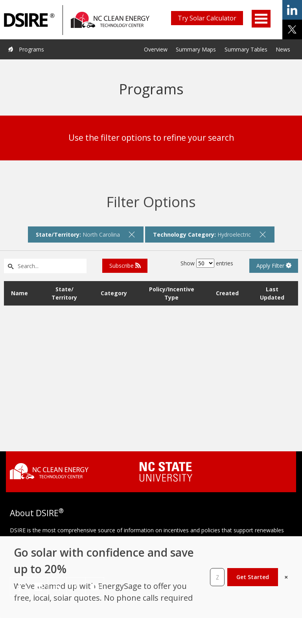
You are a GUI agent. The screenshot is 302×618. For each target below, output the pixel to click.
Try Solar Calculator (207, 18)
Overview (156, 49)
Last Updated (272, 293)
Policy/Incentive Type (171, 293)
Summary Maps (196, 49)
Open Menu (261, 19)
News (283, 49)
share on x (292, 29)
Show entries (206, 263)
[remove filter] (132, 234)
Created (227, 293)
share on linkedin (292, 10)
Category (114, 293)
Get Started (252, 577)
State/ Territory (64, 293)
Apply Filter (273, 265)
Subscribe (125, 265)
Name (19, 293)
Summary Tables (246, 49)
